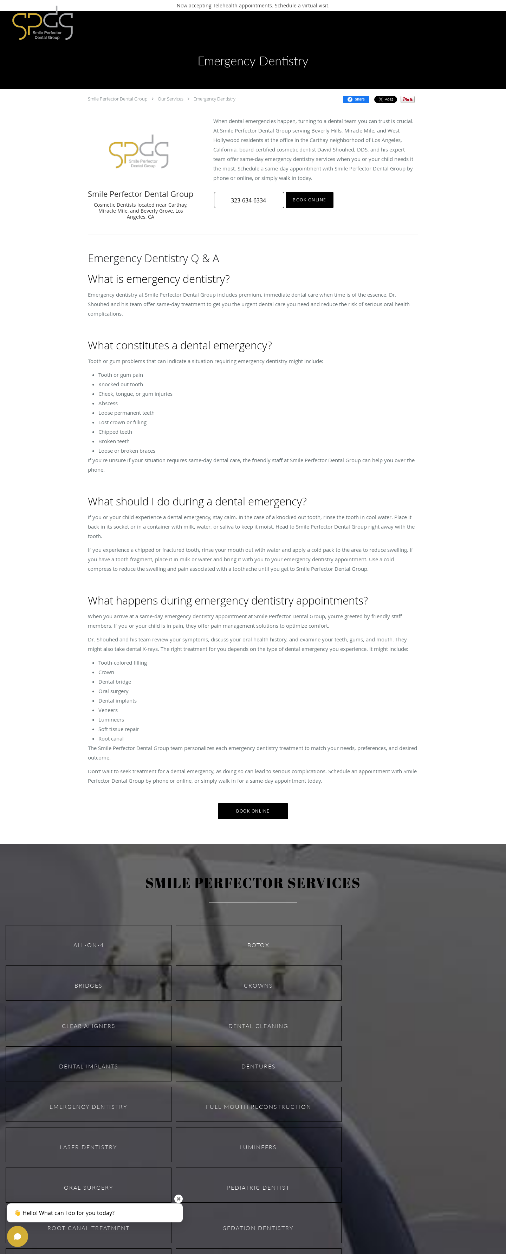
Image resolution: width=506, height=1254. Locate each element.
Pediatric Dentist (258, 1187)
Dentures (258, 1066)
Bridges (88, 985)
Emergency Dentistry (214, 99)
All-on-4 (88, 945)
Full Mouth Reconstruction (258, 1106)
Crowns (258, 985)
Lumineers (258, 1147)
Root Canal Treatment (88, 1227)
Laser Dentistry (88, 1147)
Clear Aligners (89, 1025)
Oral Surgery (88, 1187)
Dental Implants (88, 1066)
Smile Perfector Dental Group (118, 99)
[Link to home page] (38, 23)
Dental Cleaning (258, 1025)
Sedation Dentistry (258, 1227)
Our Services (170, 99)
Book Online (309, 200)
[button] (249, 200)
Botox (258, 945)
